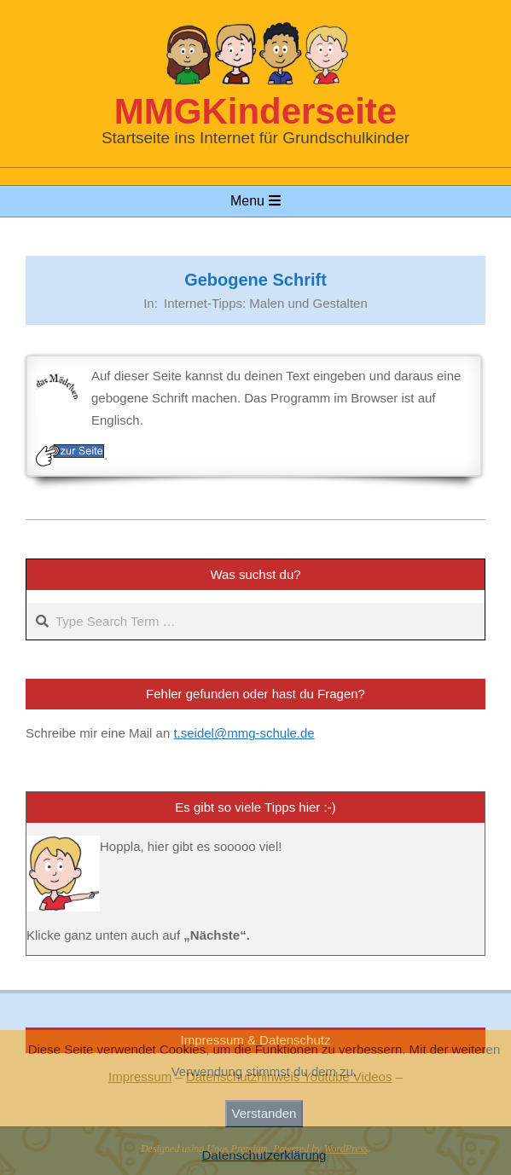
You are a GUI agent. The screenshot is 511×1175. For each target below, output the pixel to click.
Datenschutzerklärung (264, 1155)
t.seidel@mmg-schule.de (243, 733)
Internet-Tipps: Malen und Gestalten (266, 303)
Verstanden (264, 1113)
